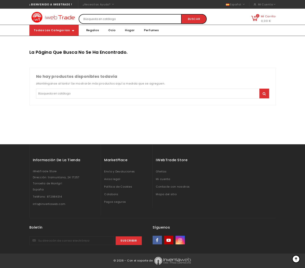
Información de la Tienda (56, 160)
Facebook (158, 240)
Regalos (92, 30)
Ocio (112, 30)
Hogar (130, 30)
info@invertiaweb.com (49, 204)
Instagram (181, 240)
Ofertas (161, 171)
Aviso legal (112, 179)
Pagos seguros (115, 202)
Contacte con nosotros (173, 186)
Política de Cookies (118, 186)
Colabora (111, 194)
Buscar (194, 19)
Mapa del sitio (166, 194)
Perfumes (151, 30)
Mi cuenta (163, 179)
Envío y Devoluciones (119, 171)
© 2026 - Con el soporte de (133, 260)
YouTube (169, 240)
